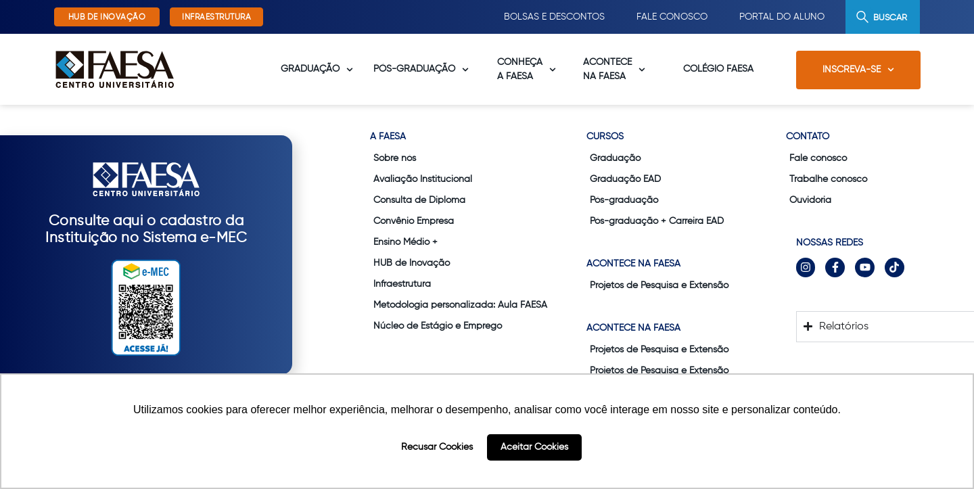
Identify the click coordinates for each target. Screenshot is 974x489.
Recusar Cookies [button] (437, 447)
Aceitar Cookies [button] (534, 447)
